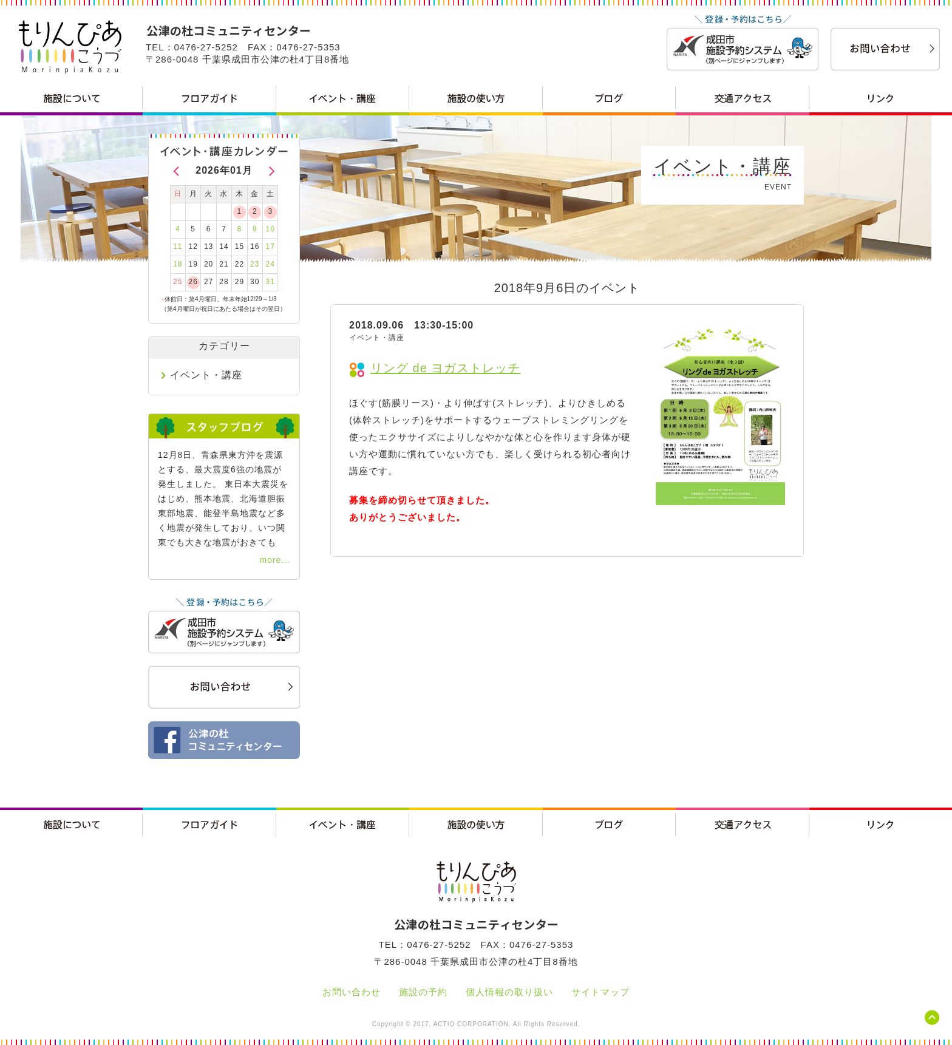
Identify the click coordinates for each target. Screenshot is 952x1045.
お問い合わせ (351, 992)
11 (177, 246)
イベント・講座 (206, 375)
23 (254, 264)
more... (274, 560)
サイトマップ (600, 992)
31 (270, 281)
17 (270, 246)
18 (177, 264)
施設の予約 (423, 992)
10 (270, 229)
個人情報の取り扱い (509, 992)
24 (270, 264)
